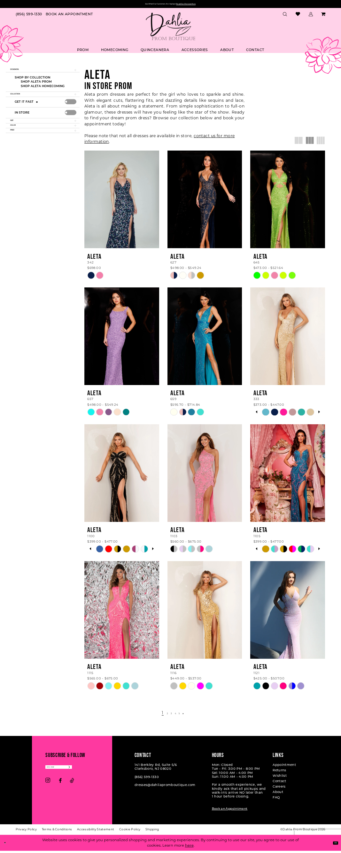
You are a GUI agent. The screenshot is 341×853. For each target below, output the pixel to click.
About (278, 794)
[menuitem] (29, 16)
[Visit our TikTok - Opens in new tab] (72, 785)
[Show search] (285, 16)
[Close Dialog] (7, 845)
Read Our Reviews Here (204, 5)
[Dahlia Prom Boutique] (171, 28)
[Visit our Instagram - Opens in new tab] (47, 786)
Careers (279, 788)
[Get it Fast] (38, 113)
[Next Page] (190, 714)
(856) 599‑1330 (147, 779)
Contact (279, 783)
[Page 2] (163, 714)
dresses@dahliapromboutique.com (165, 787)
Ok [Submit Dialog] (333, 844)
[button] (310, 16)
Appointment (284, 767)
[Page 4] (177, 714)
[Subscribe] (96, 770)
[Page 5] (183, 714)
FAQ (276, 799)
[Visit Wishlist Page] (298, 16)
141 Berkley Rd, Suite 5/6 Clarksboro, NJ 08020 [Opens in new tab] (156, 769)
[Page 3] (170, 714)
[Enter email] (72, 770)
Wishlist (280, 777)
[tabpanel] (265, 414)
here (189, 847)
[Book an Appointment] (69, 16)
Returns (279, 772)
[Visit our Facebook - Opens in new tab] (60, 785)
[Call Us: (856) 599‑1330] (29, 16)
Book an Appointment (230, 810)
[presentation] (71, 113)
